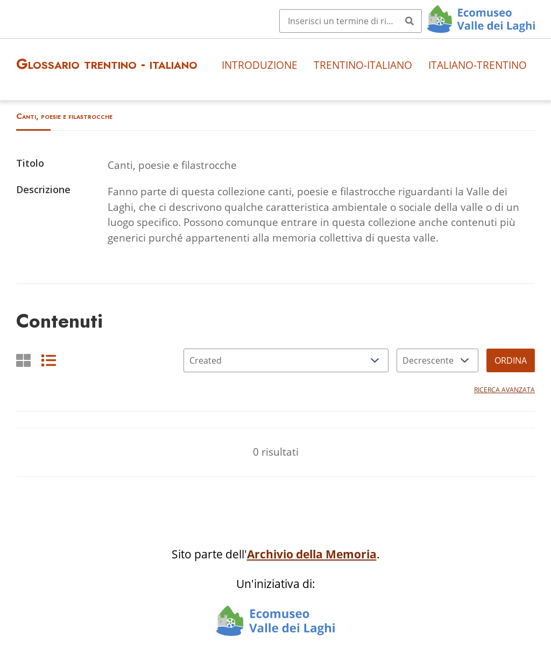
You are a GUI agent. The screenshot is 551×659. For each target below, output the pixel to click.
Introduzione (260, 65)
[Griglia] (23, 360)
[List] (48, 360)
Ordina (511, 360)
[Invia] (409, 21)
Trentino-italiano (363, 65)
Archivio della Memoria (312, 554)
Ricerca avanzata (504, 389)
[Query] (350, 21)
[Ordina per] (285, 360)
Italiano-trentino (477, 65)
